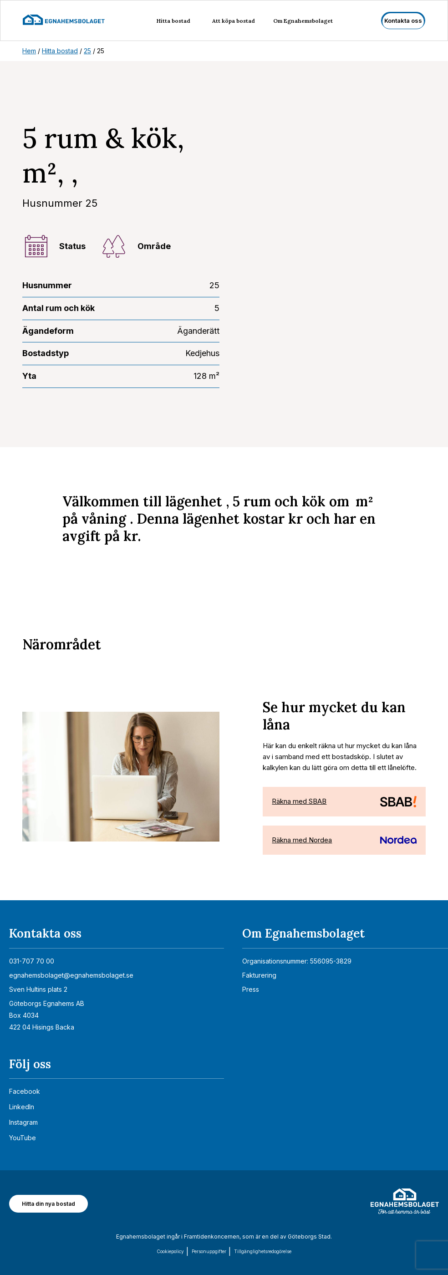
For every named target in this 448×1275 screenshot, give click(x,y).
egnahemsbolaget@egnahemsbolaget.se (71, 975)
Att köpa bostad (233, 20)
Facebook (24, 1091)
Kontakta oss (403, 20)
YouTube (22, 1138)
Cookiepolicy (170, 1251)
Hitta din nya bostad (48, 1203)
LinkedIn (21, 1107)
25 (87, 51)
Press (250, 989)
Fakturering (259, 975)
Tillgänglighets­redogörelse (262, 1251)
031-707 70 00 (31, 961)
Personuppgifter (209, 1251)
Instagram (23, 1122)
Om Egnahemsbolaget (303, 20)
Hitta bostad (173, 20)
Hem (29, 51)
